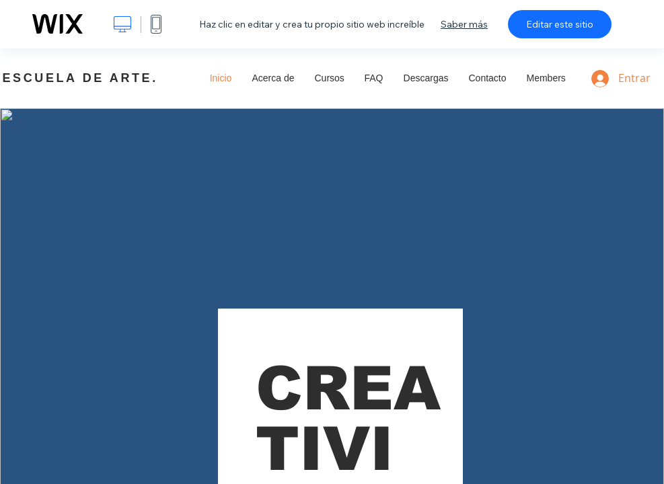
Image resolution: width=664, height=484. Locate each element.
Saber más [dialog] (464, 24)
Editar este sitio (559, 24)
